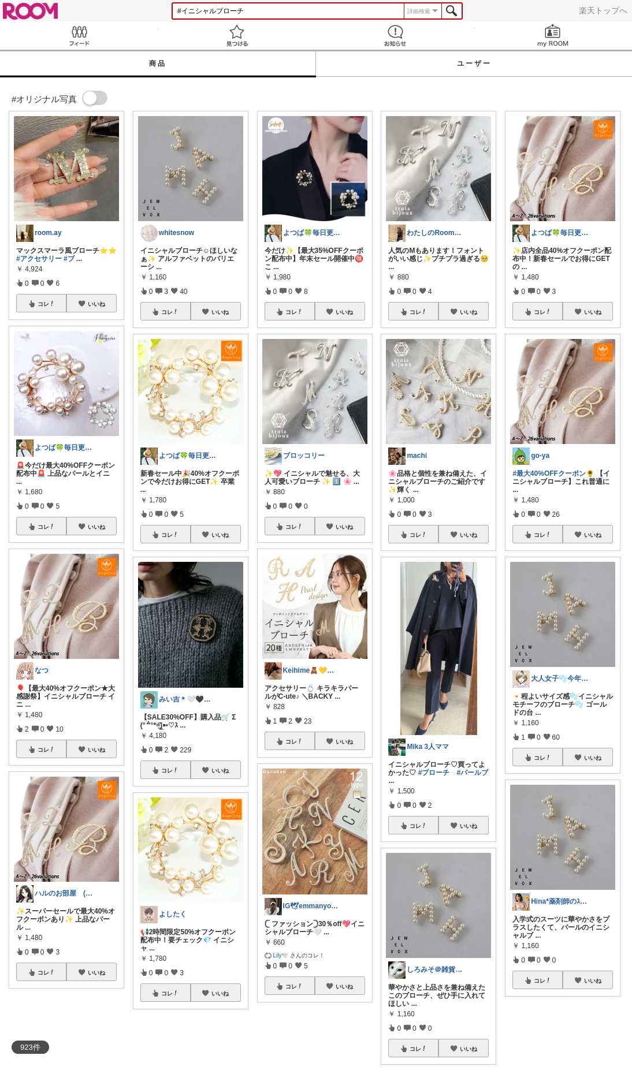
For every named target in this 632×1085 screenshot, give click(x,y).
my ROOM (553, 35)
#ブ (69, 259)
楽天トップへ (603, 10)
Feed (79, 35)
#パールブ (472, 773)
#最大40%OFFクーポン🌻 (553, 473)
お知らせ (395, 35)
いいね (96, 304)
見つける (237, 35)
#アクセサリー (39, 259)
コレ (46, 304)
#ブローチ (434, 773)
